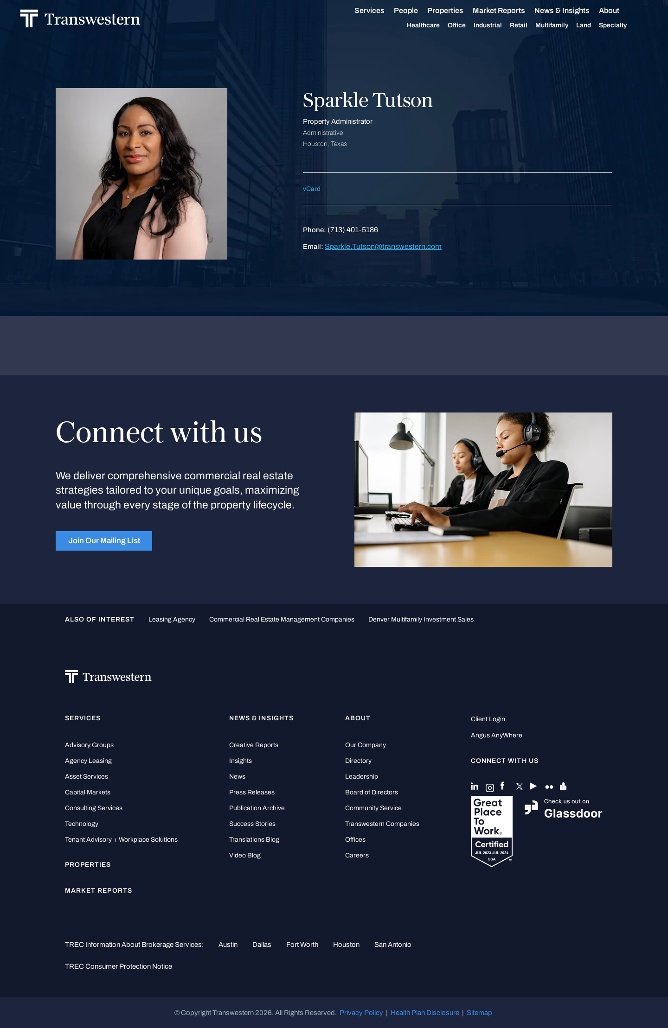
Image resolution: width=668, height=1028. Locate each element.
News (237, 776)
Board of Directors (371, 792)
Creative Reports (253, 745)
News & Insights (572, 10)
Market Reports (509, 10)
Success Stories (252, 823)
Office (467, 25)
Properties (456, 10)
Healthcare (434, 25)
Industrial (498, 25)
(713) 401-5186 (353, 230)
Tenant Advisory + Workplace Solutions (121, 839)
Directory (358, 760)
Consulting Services (93, 808)
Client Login (488, 719)
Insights (240, 760)
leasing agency (171, 619)
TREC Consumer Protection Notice (118, 966)
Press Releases (252, 792)
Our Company (365, 745)
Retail (529, 25)
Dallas (261, 944)
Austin (228, 944)
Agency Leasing (88, 760)
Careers (357, 855)
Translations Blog (254, 839)
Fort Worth (302, 944)
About (620, 10)
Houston (346, 944)
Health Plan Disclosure (425, 1012)
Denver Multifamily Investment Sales (421, 619)
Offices (355, 839)
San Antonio (392, 944)
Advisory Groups (89, 745)
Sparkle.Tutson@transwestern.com (383, 246)
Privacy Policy (361, 1012)
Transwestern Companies (382, 823)
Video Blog (245, 855)
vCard (312, 188)
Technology (81, 823)
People (417, 10)
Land (594, 25)
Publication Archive (257, 808)
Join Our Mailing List (104, 540)
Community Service (373, 808)
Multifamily (562, 25)
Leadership (361, 776)
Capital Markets (87, 792)
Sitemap (479, 1012)
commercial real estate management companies (281, 619)
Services (380, 10)
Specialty (623, 25)
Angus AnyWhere (496, 735)
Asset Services (86, 776)
